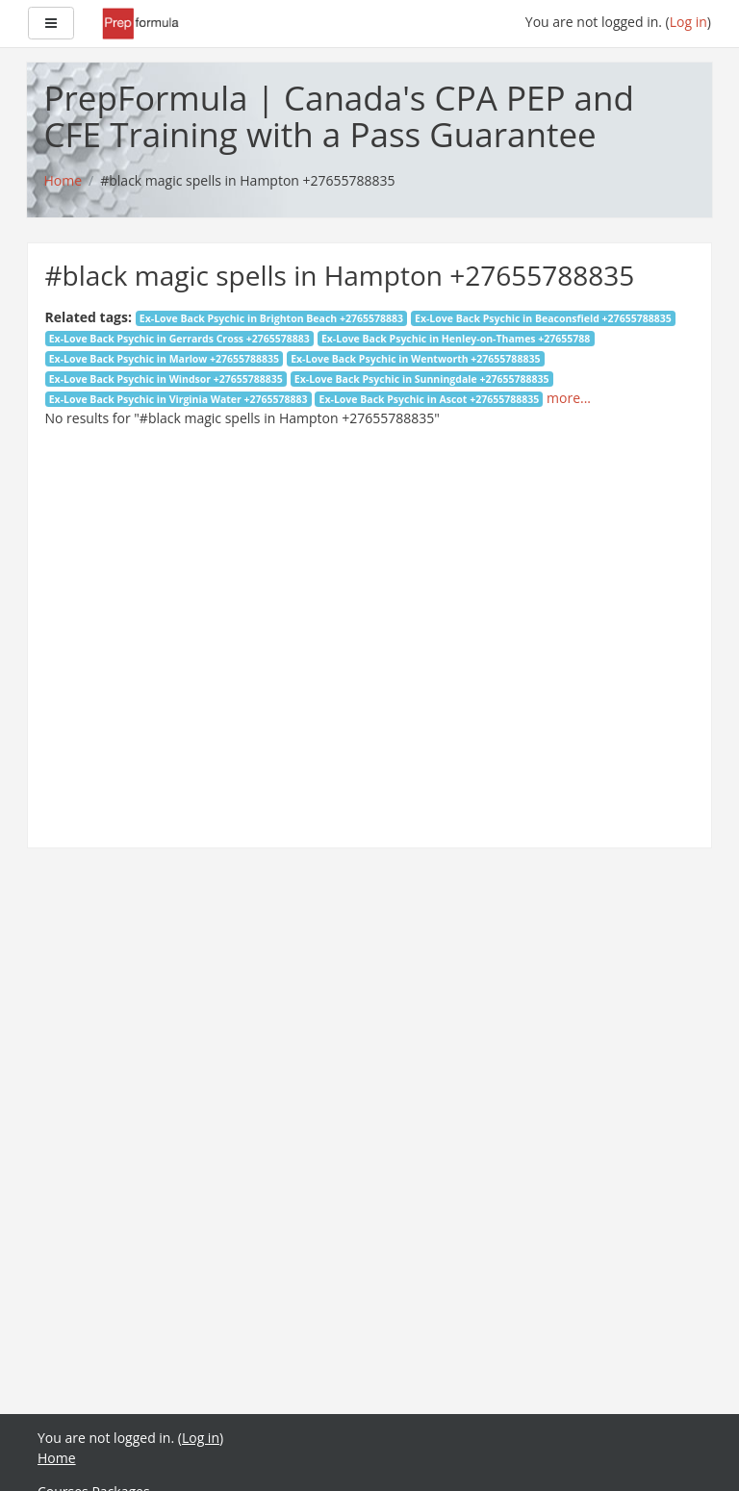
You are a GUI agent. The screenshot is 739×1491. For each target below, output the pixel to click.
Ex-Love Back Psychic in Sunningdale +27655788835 (421, 379)
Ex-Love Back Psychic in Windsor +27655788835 (166, 379)
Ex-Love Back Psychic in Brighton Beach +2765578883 (271, 318)
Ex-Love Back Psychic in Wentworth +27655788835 (415, 359)
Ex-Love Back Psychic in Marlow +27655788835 (164, 359)
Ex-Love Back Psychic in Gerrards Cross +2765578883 (179, 338)
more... (569, 398)
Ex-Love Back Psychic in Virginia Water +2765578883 (178, 399)
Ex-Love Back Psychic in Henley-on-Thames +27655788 (455, 338)
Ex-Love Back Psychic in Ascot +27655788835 (429, 399)
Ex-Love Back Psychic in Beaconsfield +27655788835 (543, 318)
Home (57, 1458)
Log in (688, 22)
